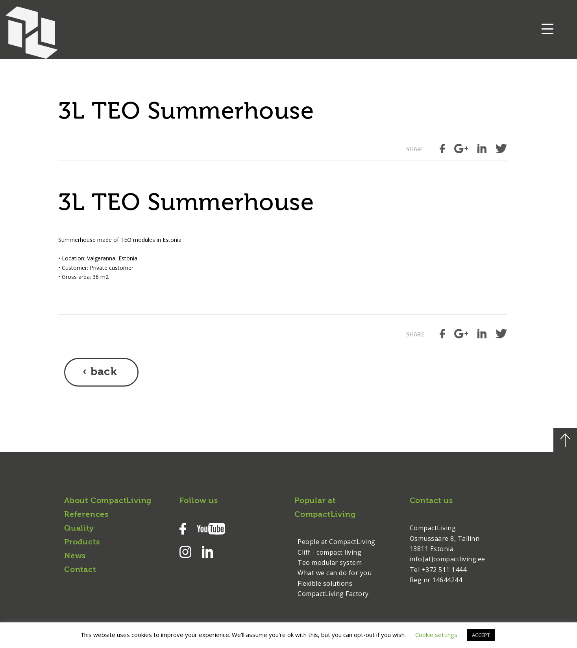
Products (82, 542)
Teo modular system (330, 562)
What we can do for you (335, 572)
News (75, 556)
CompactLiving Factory (333, 593)
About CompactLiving (108, 501)
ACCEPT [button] (481, 635)
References (86, 515)
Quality (79, 529)
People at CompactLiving (336, 541)
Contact (80, 570)
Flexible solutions (325, 583)
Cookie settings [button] (436, 635)
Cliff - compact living (329, 552)
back (104, 372)
